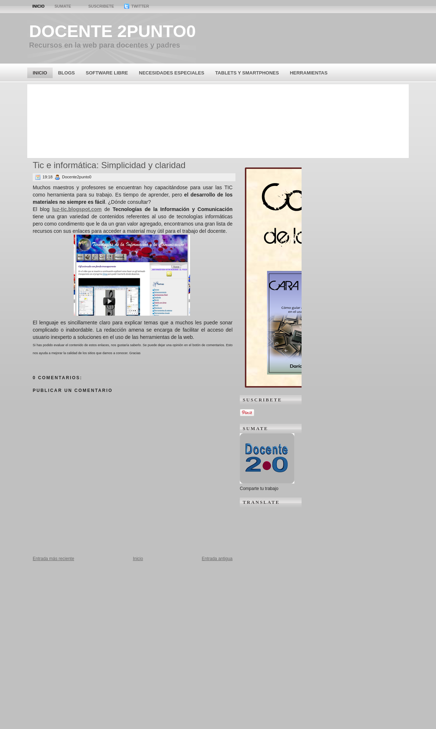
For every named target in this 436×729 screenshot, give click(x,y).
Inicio (38, 6)
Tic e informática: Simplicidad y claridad (109, 165)
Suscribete (101, 6)
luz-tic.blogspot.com (77, 209)
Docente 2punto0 (112, 31)
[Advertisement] (218, 120)
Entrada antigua (217, 558)
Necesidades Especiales (171, 73)
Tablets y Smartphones (247, 73)
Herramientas (309, 73)
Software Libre (107, 73)
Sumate (62, 6)
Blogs (66, 73)
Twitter (136, 6)
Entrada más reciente (53, 558)
